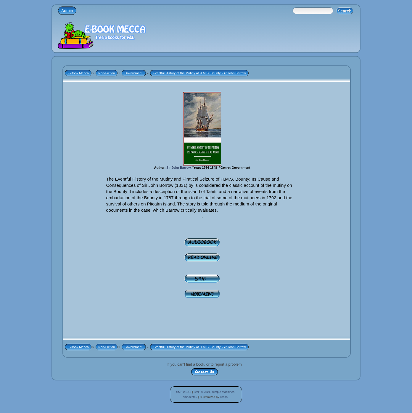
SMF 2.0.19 (183, 391)
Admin (67, 10)
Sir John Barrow (178, 167)
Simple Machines (223, 391)
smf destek (190, 396)
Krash (224, 396)
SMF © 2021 (202, 391)
